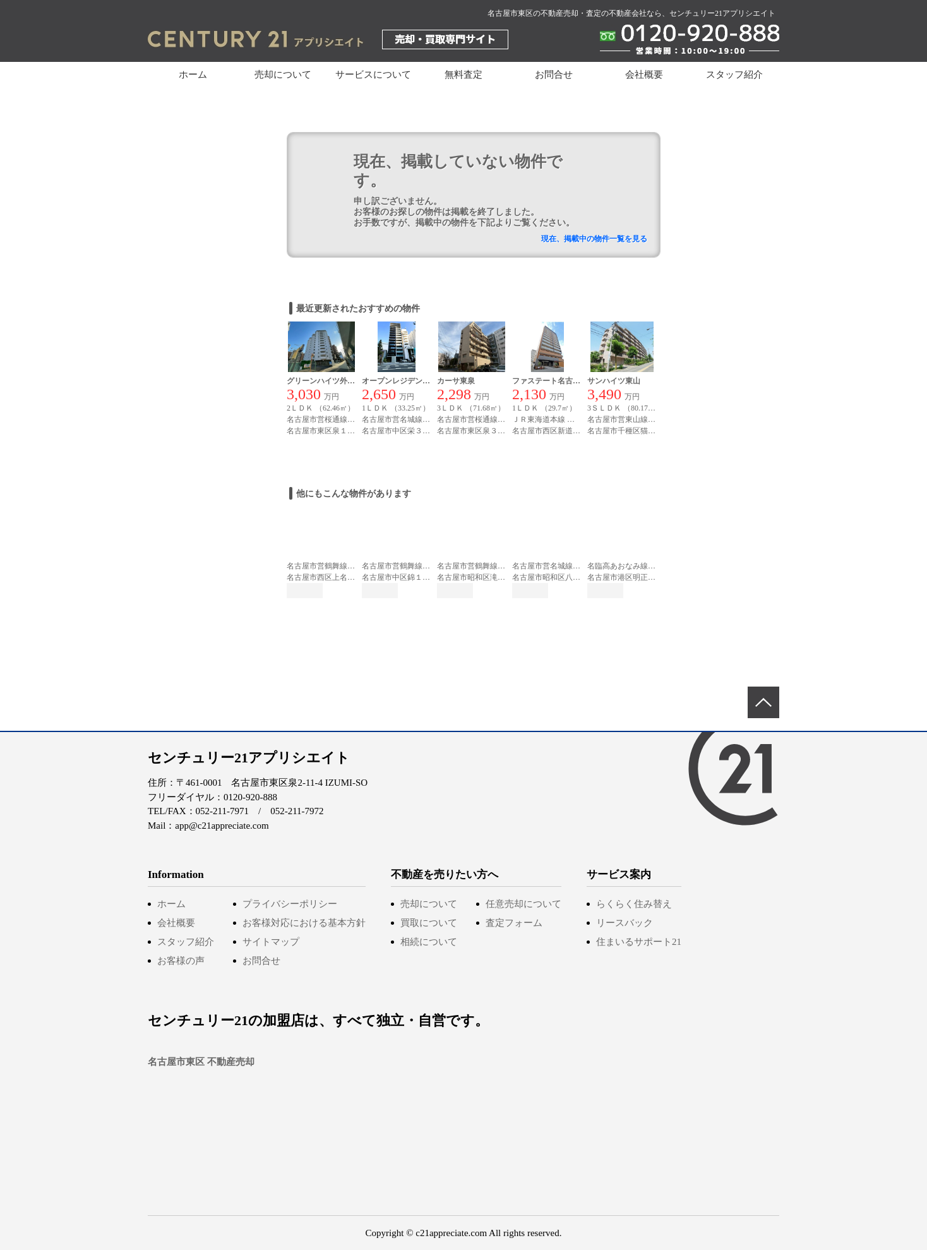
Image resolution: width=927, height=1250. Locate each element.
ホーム (193, 74)
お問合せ (554, 74)
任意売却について (523, 904)
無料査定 (463, 74)
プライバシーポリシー (289, 904)
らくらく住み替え (634, 904)
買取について (428, 923)
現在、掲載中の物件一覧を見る (594, 238)
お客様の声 (181, 961)
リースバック (624, 923)
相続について (428, 942)
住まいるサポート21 (638, 942)
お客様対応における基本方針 (304, 923)
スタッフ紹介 (734, 74)
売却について (428, 904)
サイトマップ (270, 942)
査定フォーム (514, 923)
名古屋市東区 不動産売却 (201, 1062)
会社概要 (644, 74)
